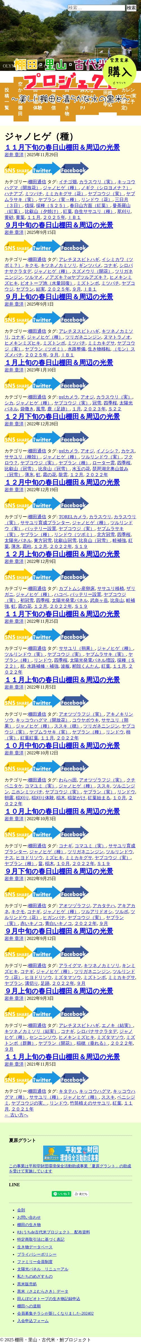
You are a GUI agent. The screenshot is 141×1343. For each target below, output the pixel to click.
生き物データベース (35, 1247)
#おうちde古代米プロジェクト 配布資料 (53, 1232)
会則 (21, 1210)
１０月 (119, 797)
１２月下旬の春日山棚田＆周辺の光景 (62, 416)
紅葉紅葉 (29, 737)
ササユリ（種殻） (23, 456)
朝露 (9, 797)
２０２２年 (97, 474)
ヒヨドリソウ (29, 857)
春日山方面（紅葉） (90, 205)
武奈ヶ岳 (99, 600)
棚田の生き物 (29, 1224)
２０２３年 (94, 408)
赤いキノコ (31, 923)
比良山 (117, 600)
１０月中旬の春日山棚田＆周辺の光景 (62, 745)
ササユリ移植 (110, 588)
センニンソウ (42, 1037)
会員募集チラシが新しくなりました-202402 (55, 1313)
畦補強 (119, 540)
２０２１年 (22, 1109)
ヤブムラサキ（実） (106, 654)
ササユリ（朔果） (77, 648)
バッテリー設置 (40, 528)
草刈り (124, 211)
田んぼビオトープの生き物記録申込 (48, 1298)
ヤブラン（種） (74, 462)
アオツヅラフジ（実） (81, 714)
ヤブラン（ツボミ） (45, 349)
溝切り (31, 983)
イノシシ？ (107, 451)
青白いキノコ (58, 923)
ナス (9, 857)
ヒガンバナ (54, 917)
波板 (65, 666)
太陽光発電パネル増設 (92, 660)
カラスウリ (100, 516)
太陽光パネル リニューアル (42, 1269)
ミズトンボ (88, 283)
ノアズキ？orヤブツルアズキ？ (76, 277)
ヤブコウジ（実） (106, 193)
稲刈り (22, 797)
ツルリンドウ (119, 851)
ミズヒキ (54, 857)
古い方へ (16, 1115)
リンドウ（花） (97, 199)
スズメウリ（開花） (92, 271)
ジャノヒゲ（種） (61, 187)
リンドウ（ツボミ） (74, 534)
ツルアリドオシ (97, 911)
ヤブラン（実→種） (58, 199)
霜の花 (49, 474)
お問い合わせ (29, 1217)
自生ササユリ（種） (94, 211)
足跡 (45, 983)
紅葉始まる (99, 797)
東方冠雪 (43, 540)
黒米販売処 (27, 1284)
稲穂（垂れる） (92, 1043)
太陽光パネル (18, 540)
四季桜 (110, 402)
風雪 (40, 408)
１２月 (76, 474)
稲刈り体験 (43, 797)
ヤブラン (25, 289)
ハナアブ (14, 193)
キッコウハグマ (95, 1091)
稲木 (60, 797)
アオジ (87, 397)
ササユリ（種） (45, 1097)
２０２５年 (54, 217)
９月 (76, 289)
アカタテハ (104, 905)
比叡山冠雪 (65, 540)
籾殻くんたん (85, 666)
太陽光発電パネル (70, 600)
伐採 (29, 205)
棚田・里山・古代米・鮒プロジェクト (38, 60)
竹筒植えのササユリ (90, 1103)
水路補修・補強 (43, 666)
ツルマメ (34, 277)
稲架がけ (77, 797)
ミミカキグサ (101, 343)
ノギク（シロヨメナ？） (106, 187)
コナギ (110, 265)
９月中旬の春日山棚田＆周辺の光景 (59, 225)
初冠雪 (27, 600)
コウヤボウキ (85, 720)
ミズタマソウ (67, 977)
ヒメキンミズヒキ (23, 343)
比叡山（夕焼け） (43, 211)
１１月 (34, 217)
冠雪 (96, 402)
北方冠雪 (106, 534)
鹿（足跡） (58, 408)
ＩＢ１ (74, 217)
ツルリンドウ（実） (101, 456)
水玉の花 (81, 468)
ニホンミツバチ (27, 791)
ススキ (103, 785)
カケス (128, 451)
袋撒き (27, 408)
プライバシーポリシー (37, 1254)
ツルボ (121, 911)
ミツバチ (34, 193)
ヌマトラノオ (117, 337)
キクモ (31, 265)
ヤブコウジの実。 (29, 1103)
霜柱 (27, 546)
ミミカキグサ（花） (65, 193)
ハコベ (61, 594)
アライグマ (70, 965)
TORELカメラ (73, 516)
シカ (9, 402)
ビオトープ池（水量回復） (47, 283)
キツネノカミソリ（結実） (32, 1031)
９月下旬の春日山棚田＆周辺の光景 (59, 871)
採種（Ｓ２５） (52, 205)
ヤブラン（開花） (56, 1043)
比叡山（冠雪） (20, 468)
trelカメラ (68, 397)
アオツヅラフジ (74, 905)
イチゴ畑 (68, 181)
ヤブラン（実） (99, 791)
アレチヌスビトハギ (79, 259)
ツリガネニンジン (83, 337)
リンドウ (43, 660)
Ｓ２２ (115, 408)
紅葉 (67, 211)
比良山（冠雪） (54, 468)
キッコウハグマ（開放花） (43, 720)
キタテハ (68, 1091)
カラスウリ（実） (97, 181)
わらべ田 (68, 780)
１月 (76, 408)
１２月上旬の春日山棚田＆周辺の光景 (62, 554)
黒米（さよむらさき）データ (42, 1291)
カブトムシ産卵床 (77, 588)
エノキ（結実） (117, 1025)
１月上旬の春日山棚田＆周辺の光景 (59, 362)
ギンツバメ (90, 265)
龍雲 (63, 474)
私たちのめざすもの (35, 1276)
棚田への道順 (29, 1306)
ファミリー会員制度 (35, 1261)
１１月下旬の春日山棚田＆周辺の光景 (62, 147)
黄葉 (20, 217)
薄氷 (29, 474)
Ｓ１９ (81, 546)
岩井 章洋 (14, 154)
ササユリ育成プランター (45, 522)
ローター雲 (103, 462)
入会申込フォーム (33, 1320)
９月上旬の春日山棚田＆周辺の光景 (59, 297)
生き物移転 (99, 349)
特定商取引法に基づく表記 (40, 1239)
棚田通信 (37, 181)
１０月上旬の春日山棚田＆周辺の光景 (62, 811)
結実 (40, 289)
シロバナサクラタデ (97, 1031)
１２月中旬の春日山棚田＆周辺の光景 (62, 482)
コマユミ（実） (40, 785)
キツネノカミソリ (59, 265)
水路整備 (77, 349)
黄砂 (9, 217)
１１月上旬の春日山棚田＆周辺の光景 (62, 680)
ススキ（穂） (67, 726)
